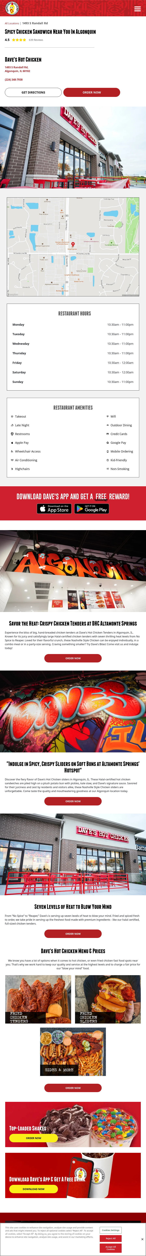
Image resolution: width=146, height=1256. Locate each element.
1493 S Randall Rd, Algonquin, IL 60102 (19, 68)
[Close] (142, 1239)
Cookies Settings (110, 1230)
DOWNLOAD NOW (33, 1188)
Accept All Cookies (111, 1248)
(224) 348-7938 (15, 79)
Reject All (111, 1238)
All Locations (13, 23)
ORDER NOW (73, 657)
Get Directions (33, 92)
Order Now (92, 92)
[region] (73, 1239)
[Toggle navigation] (137, 8)
